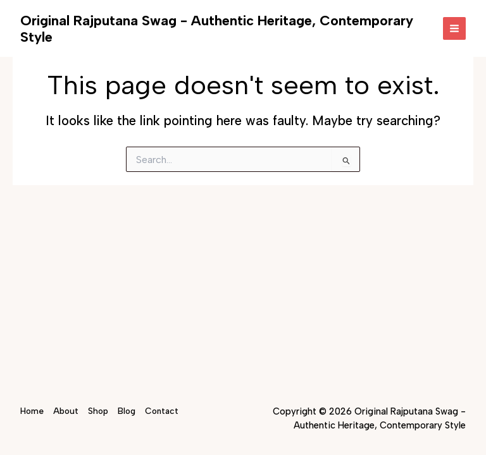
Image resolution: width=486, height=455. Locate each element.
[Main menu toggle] (454, 28)
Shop (98, 411)
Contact (161, 411)
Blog (126, 411)
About (65, 411)
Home (32, 411)
